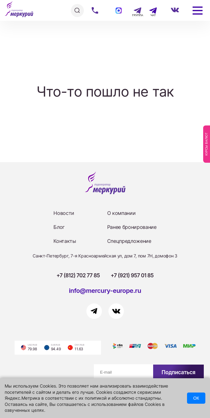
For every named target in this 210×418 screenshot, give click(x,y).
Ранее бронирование (132, 227)
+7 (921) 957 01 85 (132, 275)
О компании (121, 213)
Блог (59, 227)
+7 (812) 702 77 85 (78, 275)
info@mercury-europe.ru (105, 290)
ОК (196, 398)
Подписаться (178, 372)
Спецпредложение (129, 241)
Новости (63, 213)
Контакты (64, 241)
